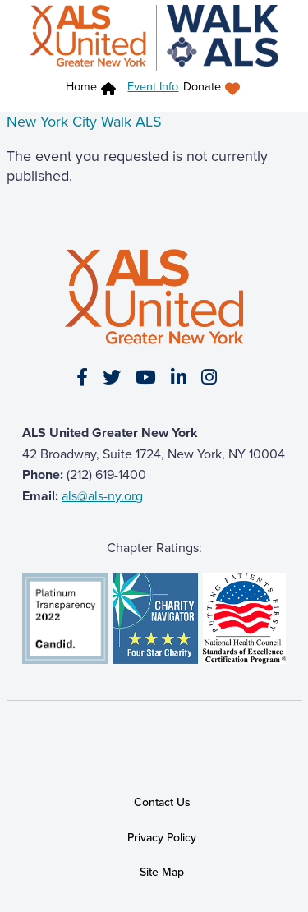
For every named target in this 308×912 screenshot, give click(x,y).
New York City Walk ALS (84, 121)
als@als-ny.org (102, 495)
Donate (202, 86)
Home (81, 86)
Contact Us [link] (162, 802)
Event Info (152, 86)
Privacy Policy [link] (161, 837)
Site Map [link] (162, 872)
